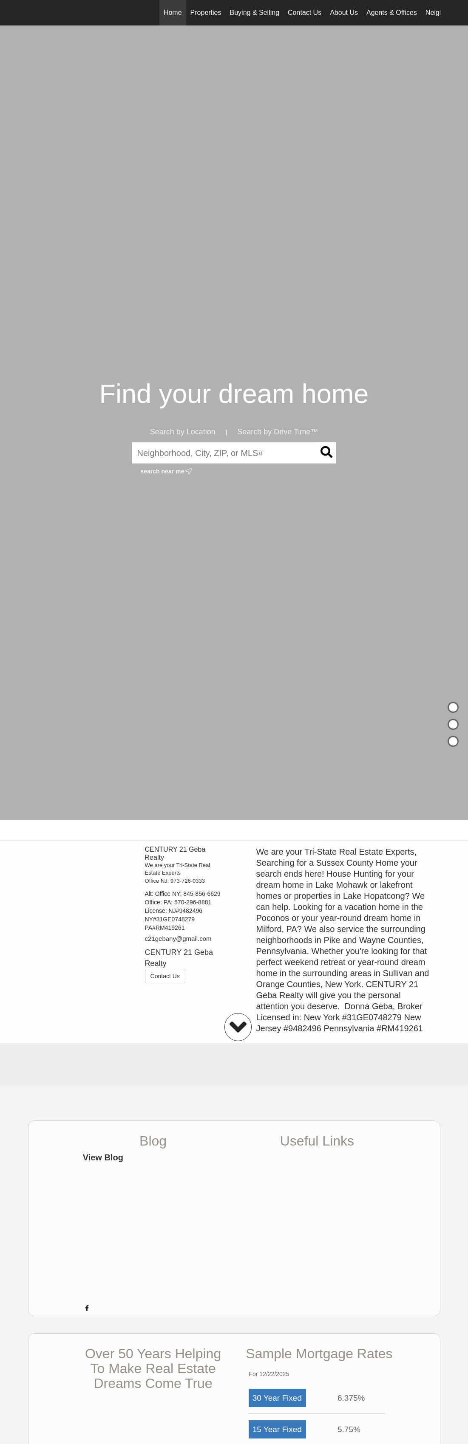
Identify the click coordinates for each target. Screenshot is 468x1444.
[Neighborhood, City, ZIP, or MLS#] (234, 453)
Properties (205, 12)
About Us (344, 12)
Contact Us (304, 12)
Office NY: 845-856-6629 (188, 893)
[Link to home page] (32, 12)
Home (173, 12)
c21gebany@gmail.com (178, 938)
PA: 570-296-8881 (188, 902)
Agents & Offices (391, 12)
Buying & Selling (255, 12)
